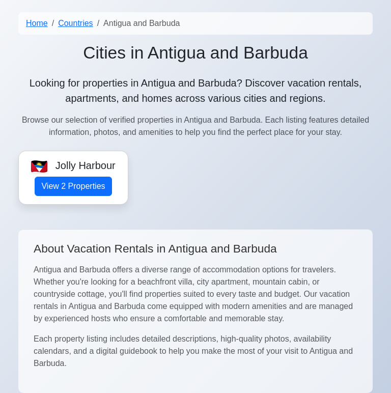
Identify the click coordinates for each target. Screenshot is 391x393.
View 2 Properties (73, 186)
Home (37, 23)
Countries (75, 23)
